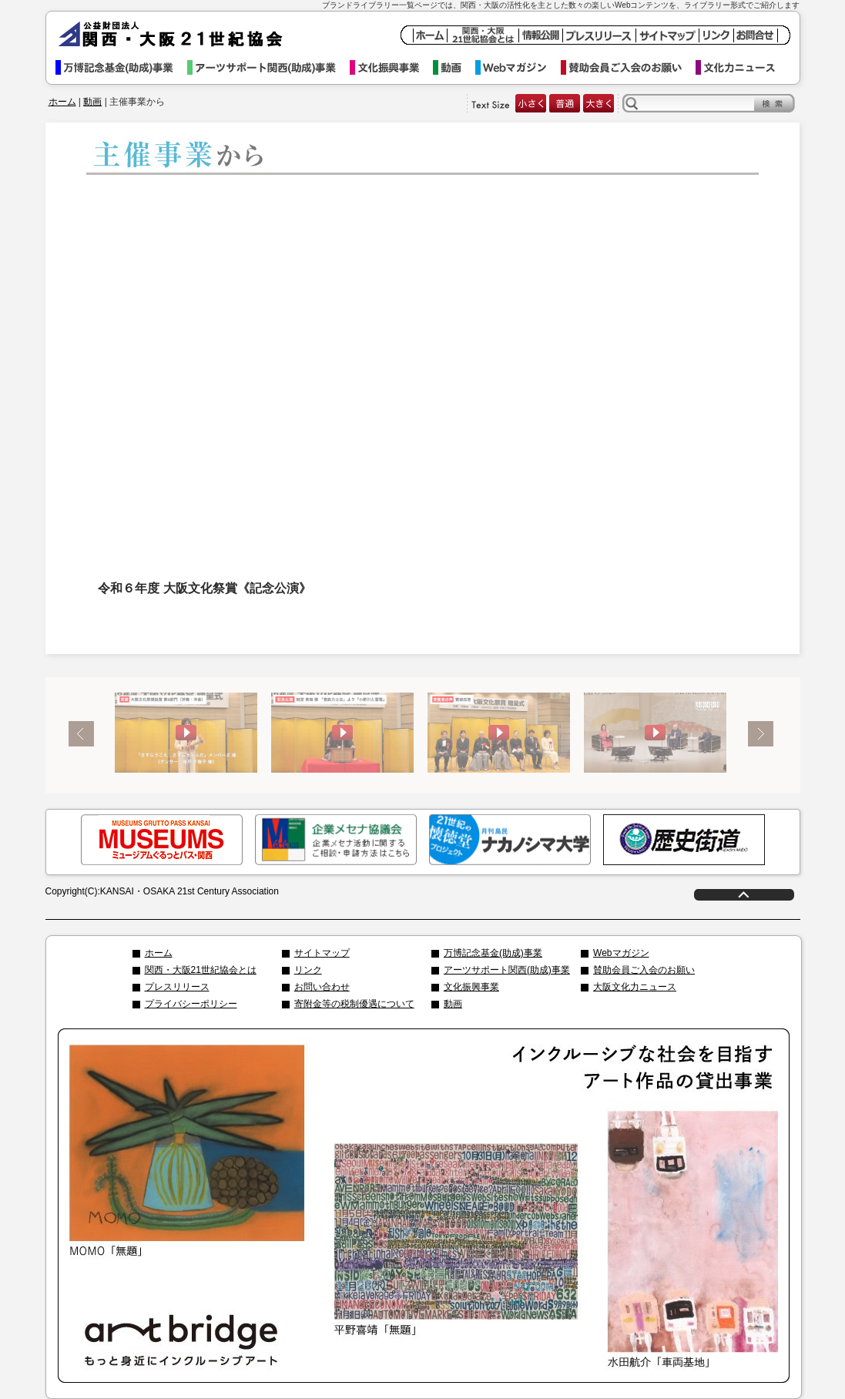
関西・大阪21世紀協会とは (201, 970)
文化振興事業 (471, 986)
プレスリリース (177, 986)
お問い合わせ (322, 986)
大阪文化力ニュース (634, 986)
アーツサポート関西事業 (268, 67)
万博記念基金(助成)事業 (493, 953)
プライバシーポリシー (191, 1003)
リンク (308, 970)
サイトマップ (322, 953)
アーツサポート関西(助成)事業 (507, 970)
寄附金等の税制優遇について (354, 1003)
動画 (454, 67)
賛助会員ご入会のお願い (628, 67)
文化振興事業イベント (391, 67)
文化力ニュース (743, 67)
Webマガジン (518, 67)
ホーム (62, 101)
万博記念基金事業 (121, 67)
